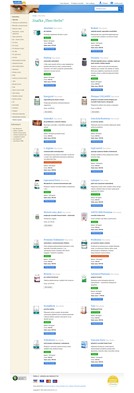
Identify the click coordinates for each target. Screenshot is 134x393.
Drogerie (15, 111)
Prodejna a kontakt (77, 3)
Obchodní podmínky (80, 386)
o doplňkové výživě (19, 137)
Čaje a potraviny (17, 36)
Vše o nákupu (90, 3)
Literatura (15, 108)
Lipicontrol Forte (56, 180)
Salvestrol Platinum (105, 274)
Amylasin (53, 28)
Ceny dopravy (64, 3)
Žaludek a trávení (17, 96)
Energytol (53, 96)
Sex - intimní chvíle (18, 39)
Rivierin (52, 274)
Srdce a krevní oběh (18, 90)
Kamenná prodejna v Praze (51, 386)
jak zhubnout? (17, 139)
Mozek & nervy (16, 84)
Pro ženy (15, 42)
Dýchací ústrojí (16, 99)
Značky (34, 16)
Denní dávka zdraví (18, 66)
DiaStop (52, 58)
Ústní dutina (16, 93)
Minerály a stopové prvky (19, 25)
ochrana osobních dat (19, 135)
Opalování (15, 69)
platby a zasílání (18, 131)
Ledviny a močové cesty (19, 78)
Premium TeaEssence (58, 240)
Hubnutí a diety (16, 28)
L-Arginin (53, 148)
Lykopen (99, 180)
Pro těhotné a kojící (18, 48)
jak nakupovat (17, 128)
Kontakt (62, 386)
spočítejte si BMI (18, 141)
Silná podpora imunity (19, 60)
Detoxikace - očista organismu (18, 33)
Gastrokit (53, 118)
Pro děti (14, 51)
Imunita (14, 57)
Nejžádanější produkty (19, 117)
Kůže (13, 75)
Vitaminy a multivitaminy (19, 22)
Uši (13, 102)
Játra (14, 81)
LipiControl (101, 148)
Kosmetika (15, 105)
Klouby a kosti (16, 72)
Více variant (48, 112)
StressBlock (54, 306)
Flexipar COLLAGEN (105, 96)
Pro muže (15, 45)
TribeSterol (54, 340)
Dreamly (99, 58)
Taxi (97, 306)
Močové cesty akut (57, 212)
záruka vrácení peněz (19, 133)
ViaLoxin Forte (102, 340)
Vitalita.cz (19, 5)
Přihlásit (105, 3)
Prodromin (100, 240)
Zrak (13, 87)
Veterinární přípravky (18, 114)
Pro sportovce (16, 54)
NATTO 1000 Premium (106, 212)
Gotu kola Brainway (105, 118)
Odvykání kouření (17, 63)
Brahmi (99, 28)
